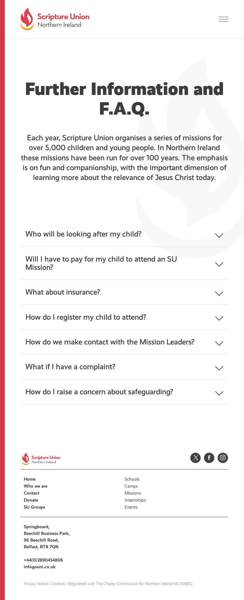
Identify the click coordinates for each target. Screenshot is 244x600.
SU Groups (34, 507)
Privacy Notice (36, 583)
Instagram (223, 458)
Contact (31, 493)
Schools (132, 479)
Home (30, 479)
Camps (131, 486)
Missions (133, 493)
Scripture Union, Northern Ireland (55, 19)
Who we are (35, 486)
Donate (31, 500)
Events (131, 507)
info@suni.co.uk (40, 567)
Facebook (209, 458)
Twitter (195, 458)
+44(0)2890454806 (43, 560)
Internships (135, 500)
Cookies (58, 583)
